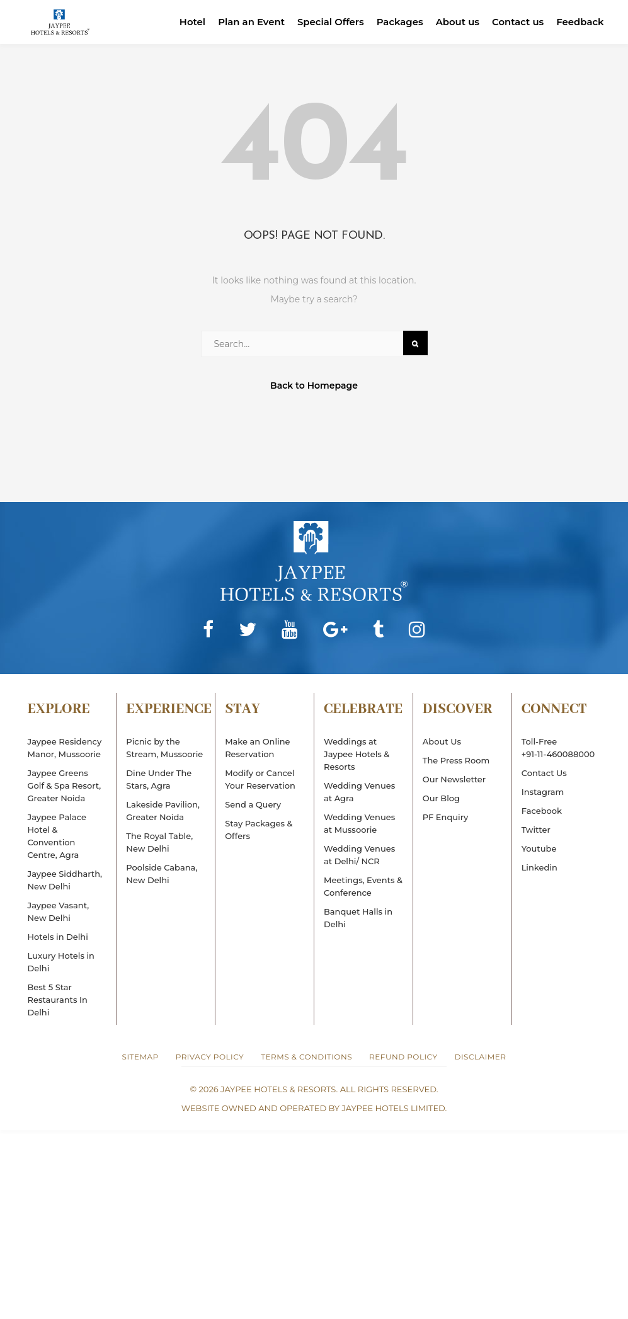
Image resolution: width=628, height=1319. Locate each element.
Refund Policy (403, 1056)
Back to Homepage (314, 385)
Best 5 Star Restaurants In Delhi (58, 999)
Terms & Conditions (306, 1056)
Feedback (580, 22)
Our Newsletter (454, 779)
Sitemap (140, 1056)
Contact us (517, 22)
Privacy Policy (210, 1056)
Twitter (536, 830)
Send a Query (253, 804)
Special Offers (329, 22)
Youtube (539, 848)
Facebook (542, 811)
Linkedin (539, 867)
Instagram (543, 792)
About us (457, 22)
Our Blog (441, 798)
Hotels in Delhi (58, 937)
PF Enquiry (445, 817)
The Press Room (456, 760)
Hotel (190, 22)
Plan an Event (249, 22)
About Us (442, 741)
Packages (398, 22)
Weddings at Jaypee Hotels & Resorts (356, 754)
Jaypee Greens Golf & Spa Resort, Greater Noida (64, 785)
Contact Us (544, 773)
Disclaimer (480, 1056)
